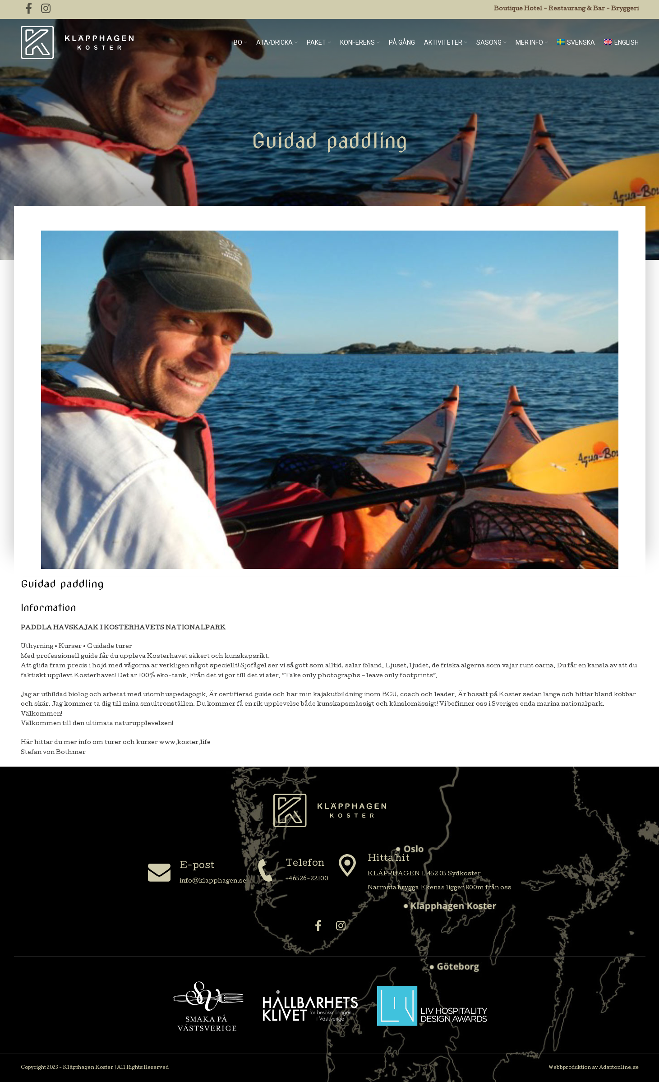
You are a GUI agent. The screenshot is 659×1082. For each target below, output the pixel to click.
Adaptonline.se (619, 1068)
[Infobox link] (197, 873)
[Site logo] (77, 43)
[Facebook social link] (318, 927)
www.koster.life (185, 743)
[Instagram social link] (341, 927)
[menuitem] (576, 42)
